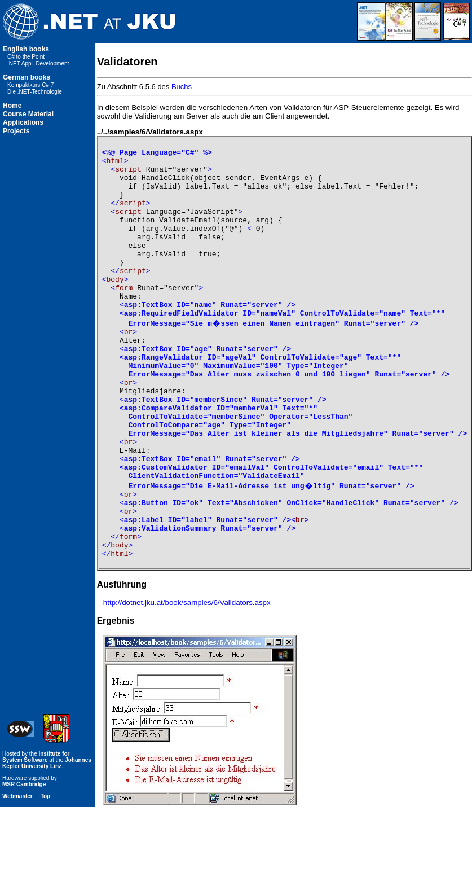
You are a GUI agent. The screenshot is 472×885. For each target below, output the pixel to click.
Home (12, 105)
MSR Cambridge (24, 862)
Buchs (181, 86)
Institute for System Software (35, 835)
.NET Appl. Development (38, 63)
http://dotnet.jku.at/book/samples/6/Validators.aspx (187, 680)
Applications (23, 122)
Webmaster (17, 874)
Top (46, 874)
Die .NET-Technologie (34, 92)
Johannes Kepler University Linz (46, 841)
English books (26, 49)
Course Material (28, 114)
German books (26, 77)
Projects (16, 131)
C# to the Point (26, 57)
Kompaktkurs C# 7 (30, 85)
